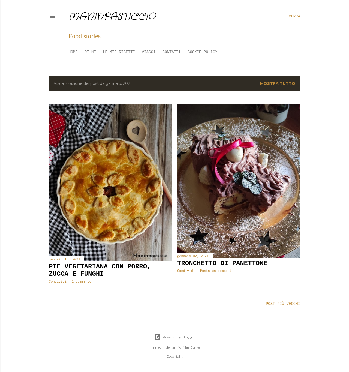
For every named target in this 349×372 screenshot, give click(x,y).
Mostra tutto (277, 83)
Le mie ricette (119, 52)
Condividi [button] (58, 282)
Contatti (172, 52)
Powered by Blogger (174, 337)
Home (73, 52)
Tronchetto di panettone (222, 263)
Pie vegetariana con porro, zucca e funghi (100, 270)
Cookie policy (202, 52)
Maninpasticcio (111, 17)
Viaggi (148, 52)
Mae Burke (191, 347)
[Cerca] (294, 16)
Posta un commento (216, 271)
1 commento (81, 282)
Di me (90, 52)
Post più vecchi (283, 304)
